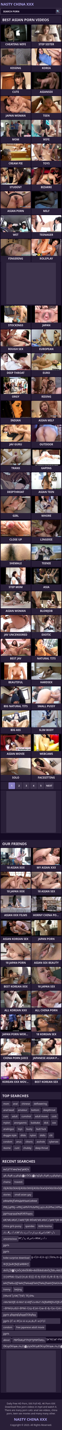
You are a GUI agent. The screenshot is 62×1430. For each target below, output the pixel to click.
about (6, 1339)
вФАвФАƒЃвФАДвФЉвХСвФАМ (20, 1200)
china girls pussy (12, 1226)
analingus (8, 1129)
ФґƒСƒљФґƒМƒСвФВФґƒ (16, 1264)
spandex (29, 1226)
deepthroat (49, 1110)
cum (5, 1116)
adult (15, 1116)
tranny (6, 1289)
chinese (26, 1103)
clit (50, 1135)
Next (49, 785)
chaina (6, 1181)
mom (6, 1103)
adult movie (41, 1116)
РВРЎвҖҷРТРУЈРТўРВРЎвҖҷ (29, 1339)
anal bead (8, 1110)
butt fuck (41, 1129)
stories (7, 1194)
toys (20, 1129)
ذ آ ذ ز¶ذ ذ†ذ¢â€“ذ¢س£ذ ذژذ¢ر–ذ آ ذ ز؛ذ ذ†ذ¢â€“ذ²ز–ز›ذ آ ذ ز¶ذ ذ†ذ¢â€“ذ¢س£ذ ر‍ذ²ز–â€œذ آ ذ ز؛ (29, 1233)
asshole (41, 1141)
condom (7, 1141)
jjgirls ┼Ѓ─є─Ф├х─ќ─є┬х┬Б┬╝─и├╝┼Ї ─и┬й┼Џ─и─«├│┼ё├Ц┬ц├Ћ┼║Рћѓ (24, 1321)
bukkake (35, 1122)
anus (18, 1141)
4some (7, 1148)
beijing (18, 1289)
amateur (22, 1110)
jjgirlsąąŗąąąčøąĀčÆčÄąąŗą (17, 1213)
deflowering (40, 1103)
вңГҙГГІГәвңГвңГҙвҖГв (16, 1169)
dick (46, 1122)
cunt (17, 1148)
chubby (27, 1148)
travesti (18, 1181)
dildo (23, 1135)
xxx (54, 1122)
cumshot (26, 1116)
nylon (33, 1135)
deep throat (41, 1148)
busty (29, 1129)
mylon (6, 1122)
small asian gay (23, 1194)
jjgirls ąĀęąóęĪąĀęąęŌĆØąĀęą (19, 1314)
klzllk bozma (45, 1226)
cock (54, 1116)
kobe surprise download (16, 1257)
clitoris (29, 1141)
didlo (42, 1135)
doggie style (10, 1135)
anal (15, 1103)
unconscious (10, 1238)
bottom (35, 1110)
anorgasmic (20, 1122)
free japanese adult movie (30, 1327)
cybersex (53, 1141)
